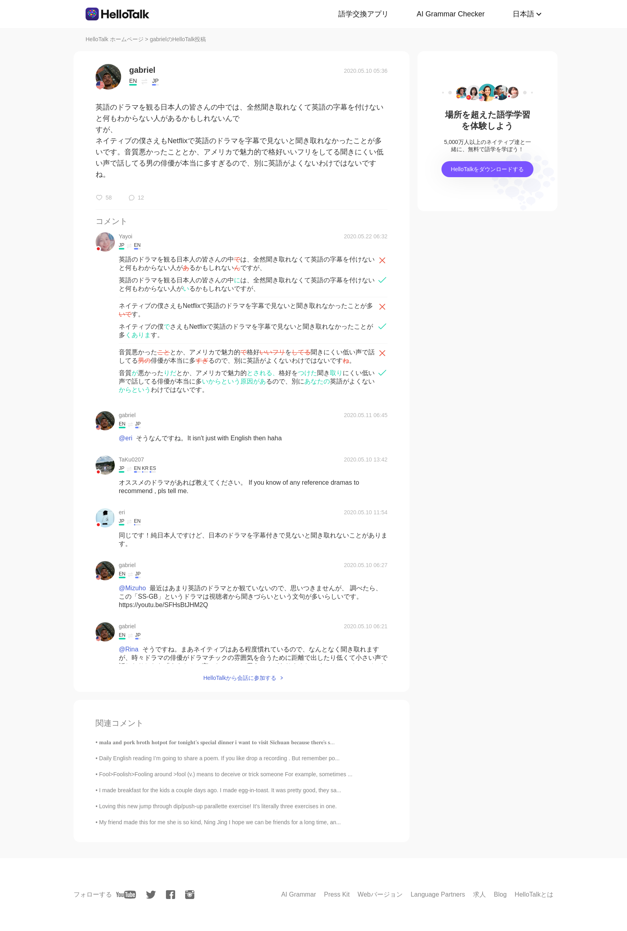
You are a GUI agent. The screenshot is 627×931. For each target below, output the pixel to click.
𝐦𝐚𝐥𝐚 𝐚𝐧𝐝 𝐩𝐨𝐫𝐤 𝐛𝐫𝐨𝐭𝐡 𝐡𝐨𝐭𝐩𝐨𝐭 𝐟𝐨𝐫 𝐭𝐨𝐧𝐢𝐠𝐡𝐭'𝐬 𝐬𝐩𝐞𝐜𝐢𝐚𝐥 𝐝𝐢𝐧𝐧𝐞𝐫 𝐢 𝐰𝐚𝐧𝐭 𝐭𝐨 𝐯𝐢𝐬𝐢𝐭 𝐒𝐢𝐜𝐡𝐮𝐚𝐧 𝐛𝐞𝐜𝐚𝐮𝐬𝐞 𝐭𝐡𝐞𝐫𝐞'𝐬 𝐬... (217, 742)
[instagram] (189, 894)
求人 (479, 894)
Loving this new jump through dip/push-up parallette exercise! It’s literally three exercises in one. (218, 806)
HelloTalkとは (534, 894)
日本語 (523, 14)
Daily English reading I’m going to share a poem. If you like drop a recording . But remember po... (219, 758)
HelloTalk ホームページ (115, 39)
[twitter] (151, 895)
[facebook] (170, 894)
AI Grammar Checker (451, 14)
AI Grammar (298, 894)
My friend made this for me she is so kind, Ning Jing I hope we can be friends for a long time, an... (220, 822)
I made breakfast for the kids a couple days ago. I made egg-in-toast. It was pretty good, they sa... (220, 790)
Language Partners (438, 894)
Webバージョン (380, 894)
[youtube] (126, 895)
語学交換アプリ (363, 14)
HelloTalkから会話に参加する (239, 678)
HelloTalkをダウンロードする (487, 169)
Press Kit (336, 894)
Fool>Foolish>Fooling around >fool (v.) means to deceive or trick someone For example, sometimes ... (226, 774)
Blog (500, 894)
